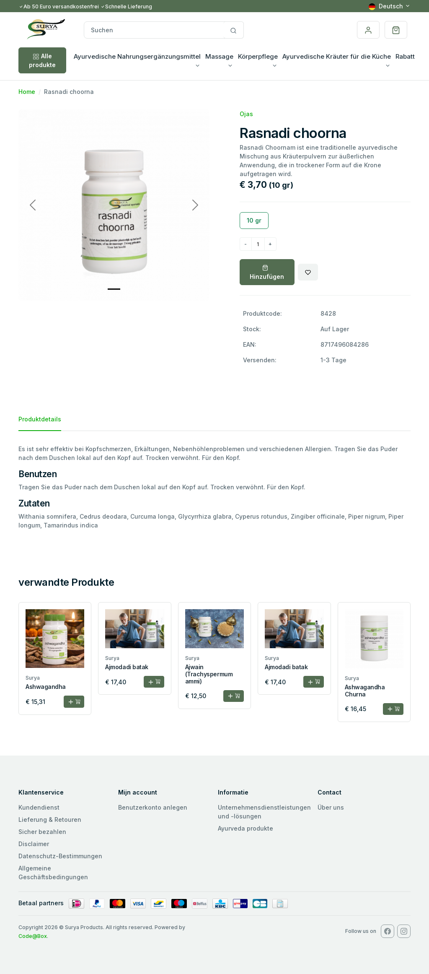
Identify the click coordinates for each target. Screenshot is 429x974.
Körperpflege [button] (258, 56)
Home (26, 91)
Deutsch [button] (386, 6)
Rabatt (405, 56)
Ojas (246, 113)
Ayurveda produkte (245, 828)
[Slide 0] (114, 289)
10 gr (254, 220)
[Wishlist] (308, 272)
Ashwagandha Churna (365, 690)
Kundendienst (38, 807)
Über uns (331, 807)
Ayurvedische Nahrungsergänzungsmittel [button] (137, 56)
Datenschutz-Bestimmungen (60, 856)
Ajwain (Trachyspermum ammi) (209, 674)
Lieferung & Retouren (49, 819)
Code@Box (32, 936)
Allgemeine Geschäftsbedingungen (53, 872)
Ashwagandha (46, 686)
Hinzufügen (267, 272)
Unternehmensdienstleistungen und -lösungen (264, 812)
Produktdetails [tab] (39, 419)
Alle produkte (42, 60)
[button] (396, 30)
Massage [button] (219, 56)
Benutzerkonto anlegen (152, 807)
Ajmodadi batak (126, 666)
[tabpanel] (214, 487)
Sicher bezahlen (42, 831)
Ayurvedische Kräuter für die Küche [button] (336, 56)
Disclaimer (33, 843)
